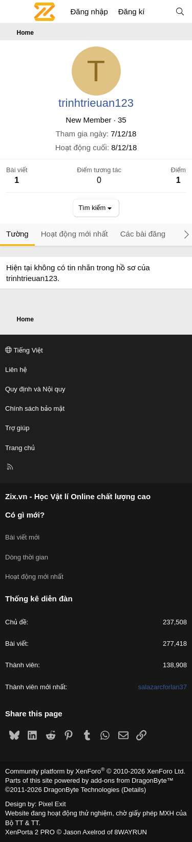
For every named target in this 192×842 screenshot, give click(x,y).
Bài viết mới (22, 537)
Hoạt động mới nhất (34, 576)
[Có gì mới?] (159, 11)
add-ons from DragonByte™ (132, 780)
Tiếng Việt (24, 350)
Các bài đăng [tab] (142, 233)
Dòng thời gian (26, 557)
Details (133, 789)
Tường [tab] (17, 233)
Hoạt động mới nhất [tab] (74, 233)
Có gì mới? (25, 514)
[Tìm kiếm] (180, 11)
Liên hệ (16, 369)
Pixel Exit (52, 804)
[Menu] (13, 11)
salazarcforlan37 (162, 687)
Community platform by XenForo (95, 771)
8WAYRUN (130, 832)
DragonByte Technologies (81, 789)
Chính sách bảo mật (35, 408)
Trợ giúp (17, 428)
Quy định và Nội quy (35, 389)
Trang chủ (20, 448)
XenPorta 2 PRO (30, 832)
